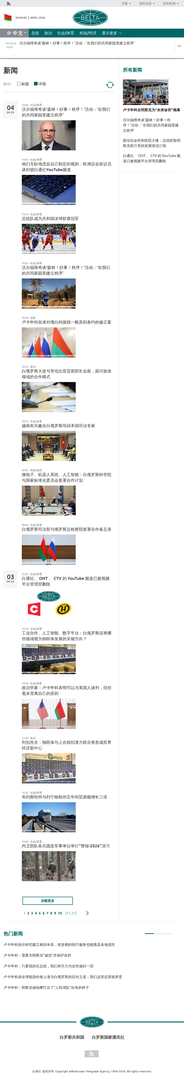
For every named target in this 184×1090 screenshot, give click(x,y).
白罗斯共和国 (72, 1037)
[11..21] (70, 913)
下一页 (87, 913)
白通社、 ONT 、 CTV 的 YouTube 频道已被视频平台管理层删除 (151, 158)
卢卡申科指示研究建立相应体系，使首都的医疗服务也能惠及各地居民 (59, 945)
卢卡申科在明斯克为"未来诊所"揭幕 (151, 110)
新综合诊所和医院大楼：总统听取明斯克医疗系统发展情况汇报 (151, 143)
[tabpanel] (88, 968)
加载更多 (47, 901)
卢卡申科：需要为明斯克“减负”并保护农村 (37, 955)
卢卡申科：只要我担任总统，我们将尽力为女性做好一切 (48, 966)
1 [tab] (149, 931)
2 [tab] (159, 931)
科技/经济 (88, 33)
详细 (42, 84)
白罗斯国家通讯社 (108, 1037)
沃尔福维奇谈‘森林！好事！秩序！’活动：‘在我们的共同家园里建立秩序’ (151, 125)
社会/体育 (65, 33)
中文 (18, 33)
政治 (48, 33)
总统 (35, 33)
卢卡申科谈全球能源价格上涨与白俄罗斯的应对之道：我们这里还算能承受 (64, 977)
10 (60, 913)
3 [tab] (168, 931)
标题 (25, 84)
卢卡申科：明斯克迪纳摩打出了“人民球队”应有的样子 (46, 987)
